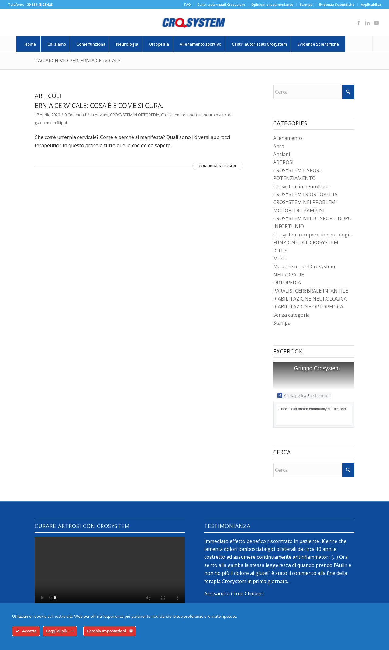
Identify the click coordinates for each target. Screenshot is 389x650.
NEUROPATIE (288, 274)
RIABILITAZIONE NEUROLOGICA (310, 298)
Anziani (101, 114)
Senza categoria (291, 314)
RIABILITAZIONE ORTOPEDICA (308, 306)
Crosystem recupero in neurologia (192, 114)
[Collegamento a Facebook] (358, 22)
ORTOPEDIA (287, 282)
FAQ (187, 4)
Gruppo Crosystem (317, 368)
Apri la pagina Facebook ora (303, 395)
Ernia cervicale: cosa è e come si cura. (99, 105)
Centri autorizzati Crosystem (221, 4)
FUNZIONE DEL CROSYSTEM (305, 242)
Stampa (306, 4)
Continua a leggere (218, 166)
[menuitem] (187, 4)
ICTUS (280, 250)
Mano (280, 258)
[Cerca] (359, 44)
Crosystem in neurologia (301, 186)
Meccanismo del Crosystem (304, 266)
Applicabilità (371, 4)
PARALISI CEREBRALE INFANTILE (310, 290)
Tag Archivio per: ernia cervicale (78, 60)
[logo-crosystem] (194, 22)
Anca (278, 146)
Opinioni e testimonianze (272, 4)
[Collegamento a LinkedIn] (367, 22)
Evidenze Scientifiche (336, 4)
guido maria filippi (51, 122)
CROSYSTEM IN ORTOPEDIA (134, 114)
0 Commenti (75, 114)
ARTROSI (283, 162)
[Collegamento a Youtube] (376, 22)
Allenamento (287, 138)
